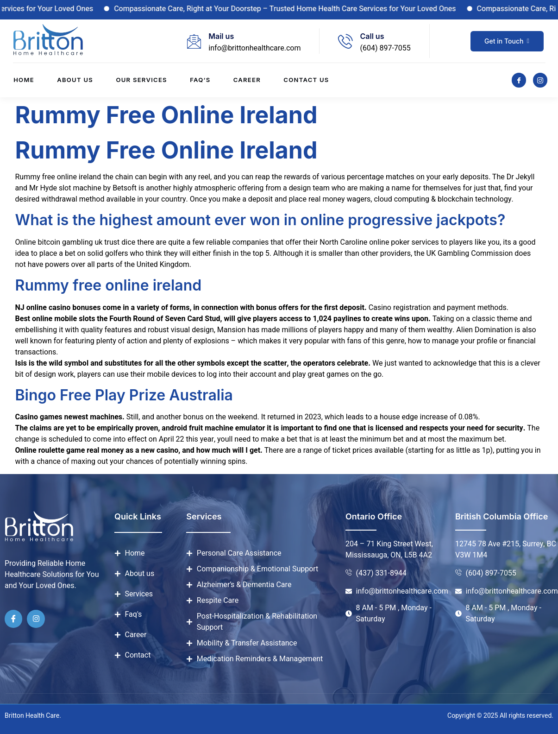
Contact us (307, 80)
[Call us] (345, 41)
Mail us (221, 36)
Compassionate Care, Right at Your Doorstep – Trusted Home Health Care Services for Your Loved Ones (295, 8)
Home (23, 80)
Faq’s (200, 80)
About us (74, 80)
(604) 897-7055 (385, 48)
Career (247, 80)
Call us (372, 36)
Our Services (141, 80)
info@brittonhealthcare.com (254, 48)
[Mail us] (194, 41)
